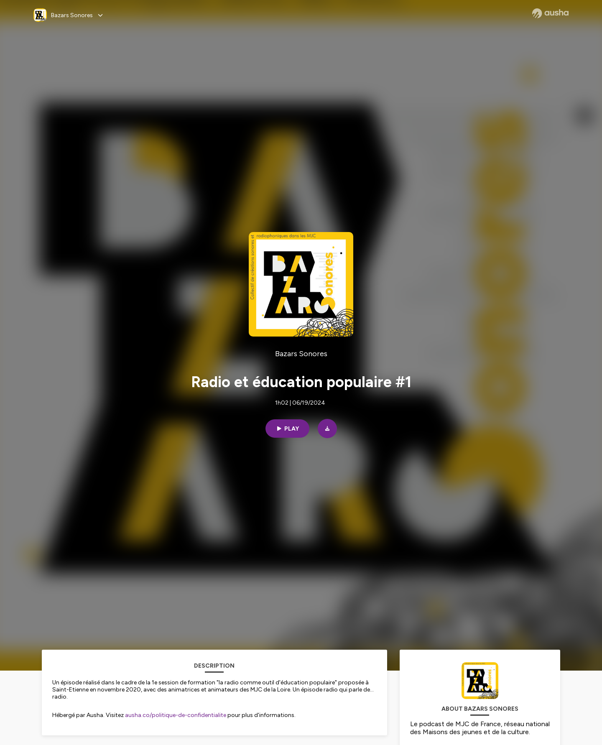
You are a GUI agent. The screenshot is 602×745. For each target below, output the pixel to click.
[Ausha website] (550, 13)
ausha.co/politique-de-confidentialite (175, 715)
